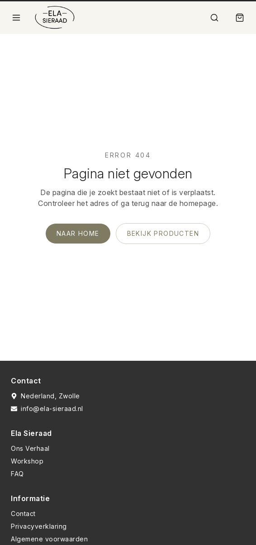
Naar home (78, 233)
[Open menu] (16, 18)
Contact (23, 513)
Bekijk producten (163, 233)
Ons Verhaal (30, 448)
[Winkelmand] (240, 18)
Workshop (27, 461)
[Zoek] (214, 18)
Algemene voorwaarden (49, 539)
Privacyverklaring (39, 526)
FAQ (17, 474)
